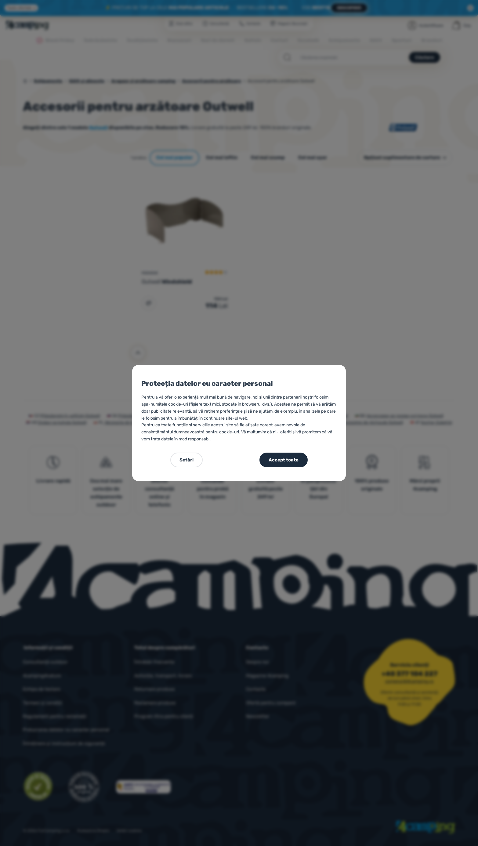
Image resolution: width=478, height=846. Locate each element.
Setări (186, 460)
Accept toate (284, 460)
